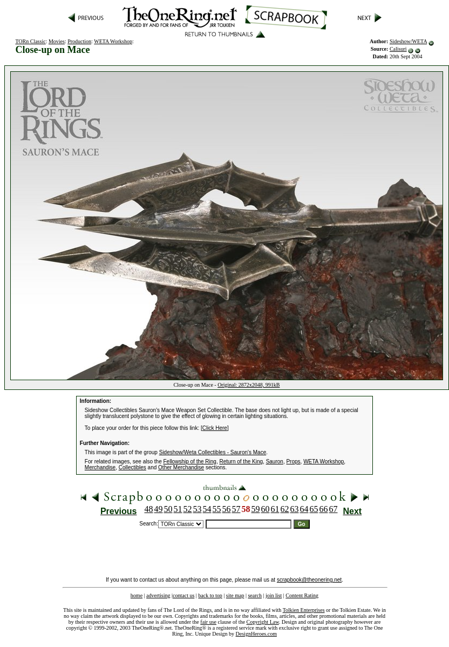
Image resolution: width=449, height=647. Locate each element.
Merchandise (100, 467)
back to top (210, 595)
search (255, 595)
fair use (208, 622)
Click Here (214, 428)
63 (294, 509)
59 (255, 509)
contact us (183, 595)
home (136, 595)
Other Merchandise (181, 467)
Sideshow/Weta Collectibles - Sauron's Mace (212, 452)
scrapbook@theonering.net (309, 580)
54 (207, 509)
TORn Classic (30, 41)
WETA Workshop (113, 41)
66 (323, 509)
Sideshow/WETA (408, 41)
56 (226, 509)
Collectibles (132, 467)
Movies (57, 41)
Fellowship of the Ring (190, 461)
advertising (158, 595)
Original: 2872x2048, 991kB (248, 385)
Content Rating (301, 595)
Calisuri (398, 49)
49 (158, 509)
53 (197, 509)
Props (293, 461)
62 (285, 509)
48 (149, 509)
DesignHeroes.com (256, 634)
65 (314, 509)
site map (235, 595)
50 (168, 509)
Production (79, 41)
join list (274, 595)
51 (178, 509)
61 (275, 509)
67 (333, 509)
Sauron (274, 461)
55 (217, 509)
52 (187, 509)
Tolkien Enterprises (304, 610)
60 (265, 509)
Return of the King (241, 461)
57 (236, 509)
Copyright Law (263, 622)
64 (304, 509)
